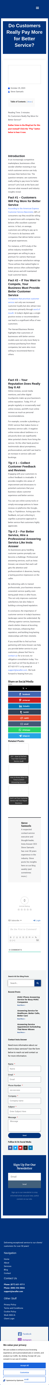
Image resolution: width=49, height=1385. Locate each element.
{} (10, 940)
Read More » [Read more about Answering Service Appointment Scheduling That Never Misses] (21, 1032)
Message (12, 1117)
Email (11, 1075)
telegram (24, 736)
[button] (37, 7)
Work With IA (9, 1315)
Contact (7, 1273)
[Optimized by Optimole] (13, 1380)
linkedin (24, 706)
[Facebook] (24, 1334)
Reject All (24, 1379)
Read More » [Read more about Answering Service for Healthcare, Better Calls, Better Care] (21, 1019)
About (6, 1263)
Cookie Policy (10, 1311)
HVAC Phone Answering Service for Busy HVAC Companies (28, 999)
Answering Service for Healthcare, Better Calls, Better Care (28, 1013)
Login (37, 920)
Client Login (9, 1318)
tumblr (24, 712)
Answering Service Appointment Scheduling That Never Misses (29, 1026)
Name (11, 1064)
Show (30, 102)
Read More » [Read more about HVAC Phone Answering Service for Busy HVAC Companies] (21, 1005)
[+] (13, 940)
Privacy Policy (10, 1304)
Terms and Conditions (13, 1308)
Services (7, 1266)
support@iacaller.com (17, 670)
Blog (6, 1270)
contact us (12, 656)
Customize (24, 1372)
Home (6, 1259)
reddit (24, 718)
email (24, 724)
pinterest (24, 700)
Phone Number (15, 1085)
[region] (24, 1363)
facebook (24, 694)
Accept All (24, 1365)
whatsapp (24, 730)
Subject (11, 1107)
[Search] (37, 983)
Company (12, 1096)
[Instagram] (24, 1339)
